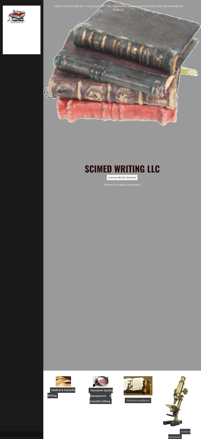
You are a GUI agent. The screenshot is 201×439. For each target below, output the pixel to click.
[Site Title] (21, 30)
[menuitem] (21, 410)
